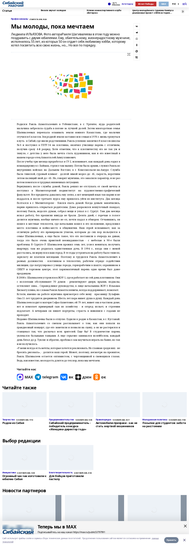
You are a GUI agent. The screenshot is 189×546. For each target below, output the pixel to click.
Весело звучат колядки (53, 10)
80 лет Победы (146, 4)
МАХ (163, 4)
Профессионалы (19, 19)
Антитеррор (127, 4)
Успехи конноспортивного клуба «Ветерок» (104, 11)
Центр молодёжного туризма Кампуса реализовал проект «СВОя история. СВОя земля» (153, 11)
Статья (7, 10)
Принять (171, 540)
